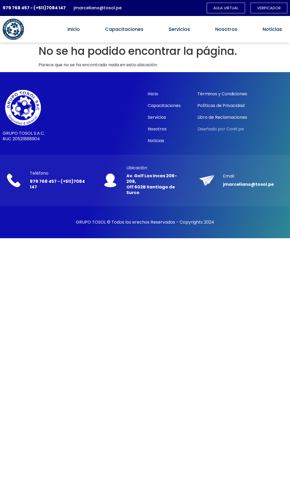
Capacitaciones (124, 29)
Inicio (74, 29)
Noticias (272, 29)
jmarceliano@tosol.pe (98, 8)
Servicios (179, 29)
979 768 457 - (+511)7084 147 (34, 8)
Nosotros (226, 29)
